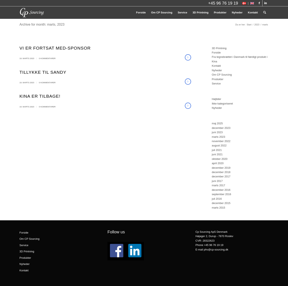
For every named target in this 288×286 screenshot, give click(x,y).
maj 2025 (217, 123)
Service (216, 83)
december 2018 (221, 172)
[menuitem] (244, 3)
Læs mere (188, 57)
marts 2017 (218, 185)
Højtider (216, 99)
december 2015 (221, 203)
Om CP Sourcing (222, 74)
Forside (216, 52)
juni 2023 (217, 132)
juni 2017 (217, 181)
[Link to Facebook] (259, 3)
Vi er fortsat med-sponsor (55, 48)
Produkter (217, 79)
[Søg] (265, 12)
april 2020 (218, 163)
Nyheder (217, 70)
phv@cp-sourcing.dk (216, 249)
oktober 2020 (219, 158)
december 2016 (221, 189)
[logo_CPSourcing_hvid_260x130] (32, 12)
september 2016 (221, 194)
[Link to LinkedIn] (265, 3)
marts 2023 (218, 136)
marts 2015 (218, 207)
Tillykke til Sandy (43, 72)
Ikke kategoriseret (222, 103)
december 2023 (221, 127)
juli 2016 (217, 198)
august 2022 (219, 145)
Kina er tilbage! (40, 96)
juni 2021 (217, 154)
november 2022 (221, 141)
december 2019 (221, 167)
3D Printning (219, 48)
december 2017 (221, 176)
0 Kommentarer (47, 58)
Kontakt (216, 65)
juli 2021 (217, 150)
